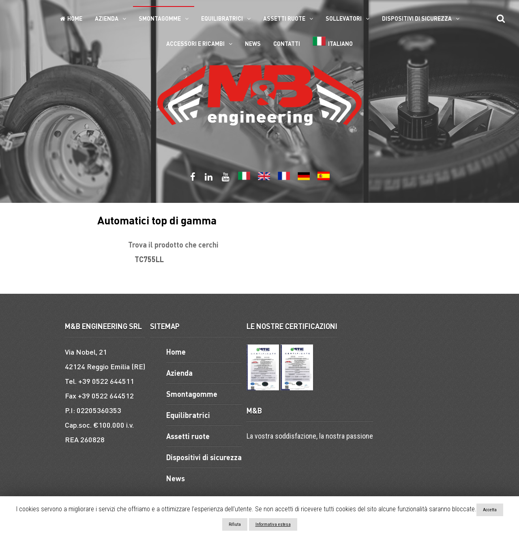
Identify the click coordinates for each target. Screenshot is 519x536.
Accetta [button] (490, 509)
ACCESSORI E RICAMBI (195, 43)
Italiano (333, 42)
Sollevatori (344, 18)
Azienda (106, 18)
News (253, 43)
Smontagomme (160, 18)
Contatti (286, 43)
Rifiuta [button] (235, 524)
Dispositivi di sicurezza (417, 18)
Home (71, 18)
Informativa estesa (273, 524)
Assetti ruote (284, 18)
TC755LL (149, 259)
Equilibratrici (222, 18)
